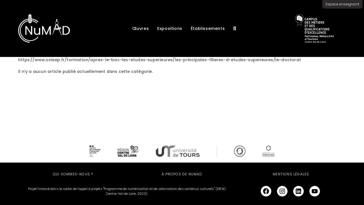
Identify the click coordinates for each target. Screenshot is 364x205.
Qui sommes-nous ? (73, 174)
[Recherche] (234, 28)
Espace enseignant (342, 4)
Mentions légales (291, 174)
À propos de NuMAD (182, 174)
